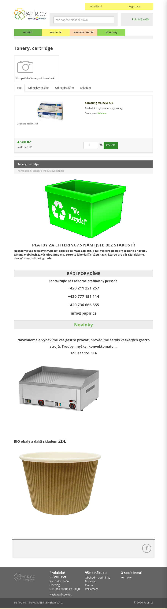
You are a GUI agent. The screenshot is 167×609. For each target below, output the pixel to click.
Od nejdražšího (64, 88)
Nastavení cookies (61, 595)
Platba (89, 585)
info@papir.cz (83, 313)
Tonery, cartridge (28, 164)
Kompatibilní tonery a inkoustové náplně (41, 170)
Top (19, 88)
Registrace (134, 6)
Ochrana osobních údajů (65, 589)
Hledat (111, 20)
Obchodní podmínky (97, 578)
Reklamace (91, 589)
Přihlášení (96, 6)
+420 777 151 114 (83, 296)
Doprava (90, 581)
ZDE (62, 441)
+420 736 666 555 (83, 304)
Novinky (83, 324)
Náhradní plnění (59, 581)
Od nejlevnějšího (38, 88)
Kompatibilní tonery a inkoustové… (36, 78)
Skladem (85, 88)
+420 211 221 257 (83, 288)
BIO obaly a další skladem (36, 441)
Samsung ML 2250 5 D (99, 103)
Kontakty (126, 578)
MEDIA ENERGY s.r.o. (50, 603)
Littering (55, 585)
